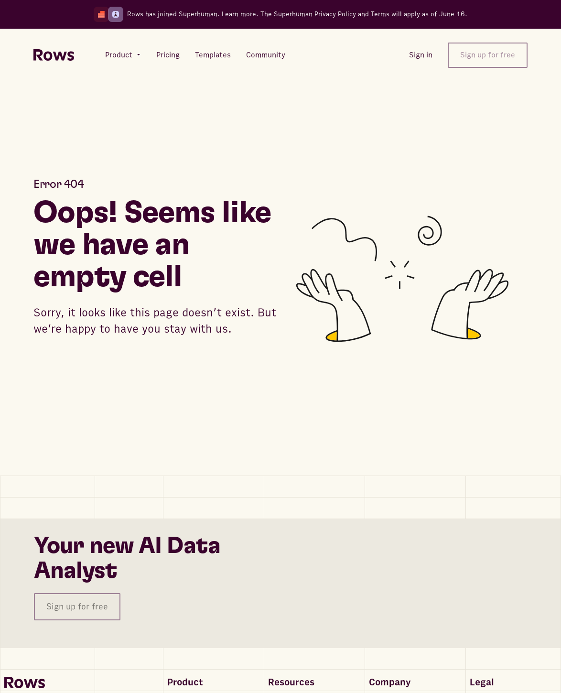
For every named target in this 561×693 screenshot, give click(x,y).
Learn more (239, 14)
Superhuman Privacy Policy (315, 14)
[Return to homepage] (53, 55)
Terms (380, 14)
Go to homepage (77, 366)
